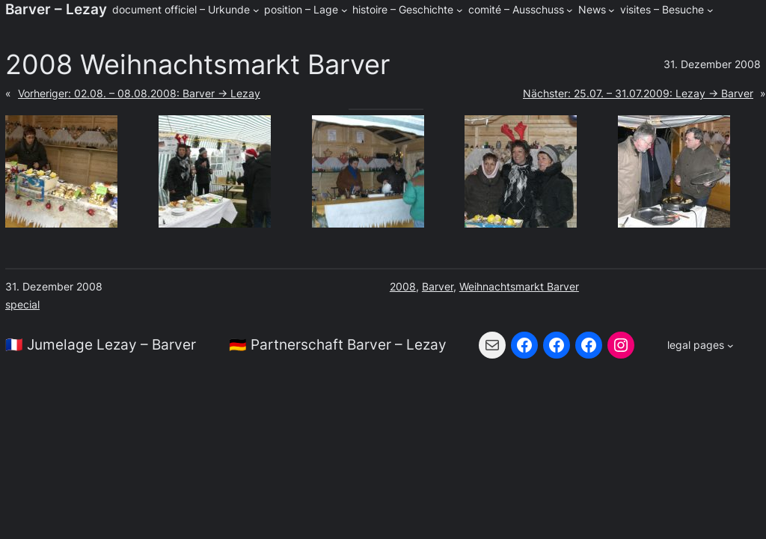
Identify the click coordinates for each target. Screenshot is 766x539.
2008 (403, 286)
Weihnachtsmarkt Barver (519, 286)
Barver (437, 286)
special (22, 304)
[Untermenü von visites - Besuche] (710, 10)
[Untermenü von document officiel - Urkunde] (256, 10)
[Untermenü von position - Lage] (344, 10)
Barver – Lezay (56, 9)
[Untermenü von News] (611, 10)
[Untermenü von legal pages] (700, 345)
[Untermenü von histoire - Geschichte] (459, 10)
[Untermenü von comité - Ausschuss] (569, 10)
